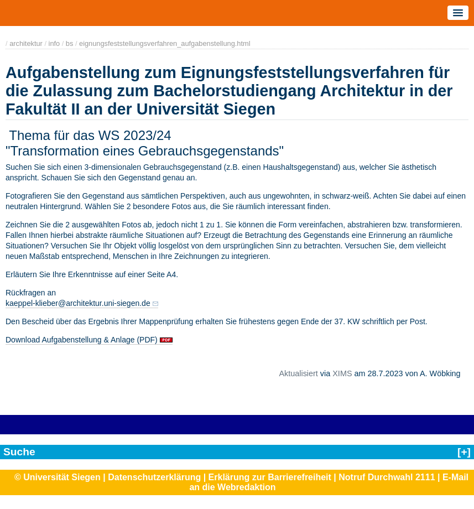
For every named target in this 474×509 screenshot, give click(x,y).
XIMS (342, 373)
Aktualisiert (298, 373)
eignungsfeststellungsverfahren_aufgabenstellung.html (164, 43)
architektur (26, 43)
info (54, 43)
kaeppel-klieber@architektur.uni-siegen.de (78, 303)
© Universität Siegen (57, 477)
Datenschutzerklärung (154, 477)
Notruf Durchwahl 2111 (386, 477)
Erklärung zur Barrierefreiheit (270, 477)
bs (70, 43)
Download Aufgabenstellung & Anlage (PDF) (83, 339)
